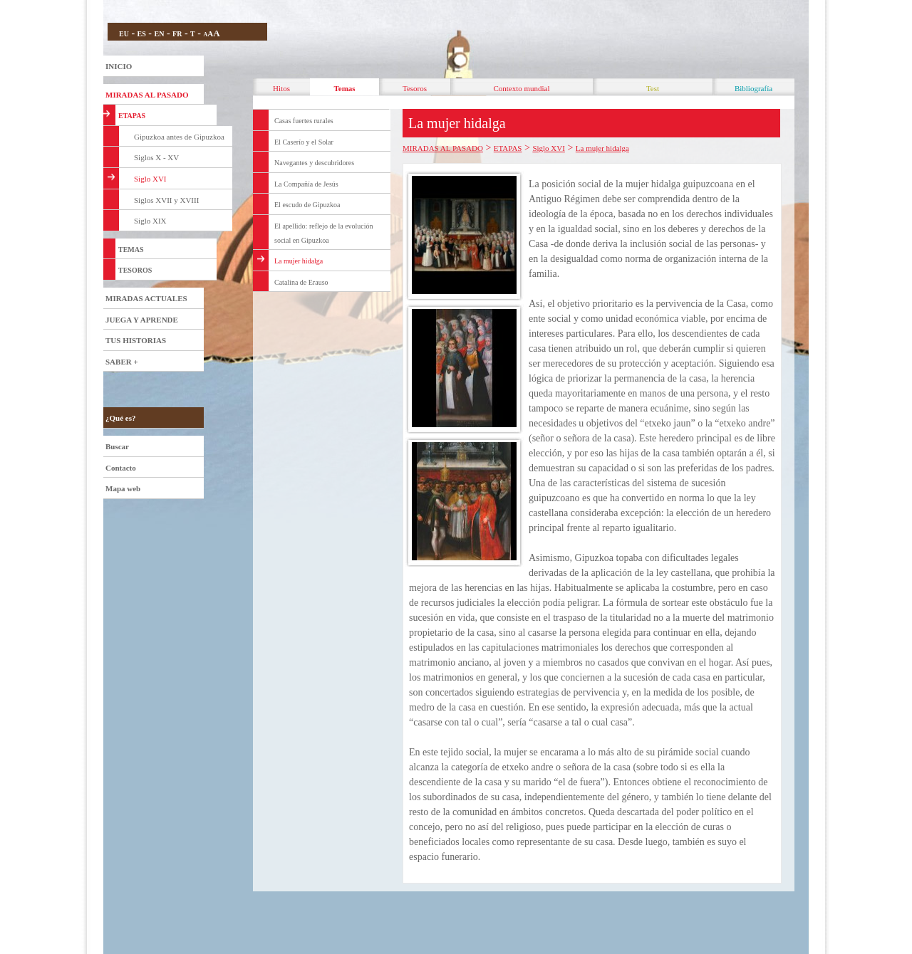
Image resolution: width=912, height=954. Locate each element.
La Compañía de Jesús (306, 184)
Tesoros (415, 88)
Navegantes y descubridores (314, 163)
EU (124, 34)
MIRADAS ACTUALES (146, 298)
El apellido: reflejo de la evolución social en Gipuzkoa (323, 233)
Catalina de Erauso (301, 282)
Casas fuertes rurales (303, 121)
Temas (344, 88)
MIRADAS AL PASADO (147, 94)
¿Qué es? (120, 418)
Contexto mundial (521, 88)
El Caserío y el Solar (303, 142)
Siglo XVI (150, 178)
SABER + (121, 361)
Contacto (120, 467)
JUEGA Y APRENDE (141, 319)
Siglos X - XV (156, 157)
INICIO (118, 66)
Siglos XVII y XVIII (166, 200)
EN (159, 34)
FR (177, 34)
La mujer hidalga (298, 261)
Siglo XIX (150, 220)
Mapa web (122, 488)
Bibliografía (753, 88)
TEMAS (131, 249)
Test (652, 88)
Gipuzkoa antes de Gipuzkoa (179, 136)
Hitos (281, 88)
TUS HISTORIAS (135, 340)
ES (142, 34)
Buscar (117, 446)
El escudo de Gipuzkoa (307, 205)
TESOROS (135, 270)
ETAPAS (131, 116)
